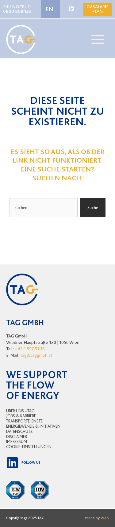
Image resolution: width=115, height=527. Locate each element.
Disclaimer (16, 436)
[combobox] (44, 207)
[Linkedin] (71, 8)
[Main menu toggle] (98, 39)
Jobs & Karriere (21, 415)
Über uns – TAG (20, 410)
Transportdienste (24, 420)
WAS (105, 517)
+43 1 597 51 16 (30, 349)
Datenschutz (19, 431)
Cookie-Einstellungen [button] (29, 446)
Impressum (16, 441)
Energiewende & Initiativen (33, 426)
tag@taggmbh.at (36, 355)
